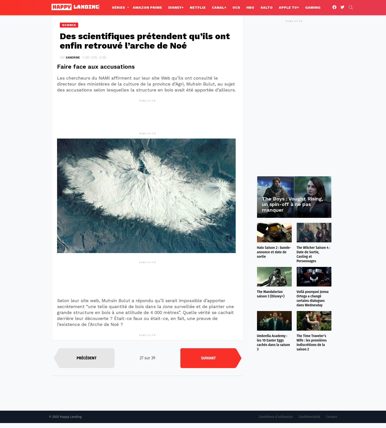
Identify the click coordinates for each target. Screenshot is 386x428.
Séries (118, 7)
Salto (266, 7)
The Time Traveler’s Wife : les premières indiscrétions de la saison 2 (312, 342)
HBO (250, 7)
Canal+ (219, 7)
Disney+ (176, 7)
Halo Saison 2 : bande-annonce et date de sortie (274, 252)
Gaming (313, 7)
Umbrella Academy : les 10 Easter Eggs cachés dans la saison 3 (273, 342)
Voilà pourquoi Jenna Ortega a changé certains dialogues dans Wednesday (313, 298)
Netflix (198, 7)
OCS (236, 7)
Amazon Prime (147, 7)
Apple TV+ (289, 7)
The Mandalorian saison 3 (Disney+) (271, 293)
